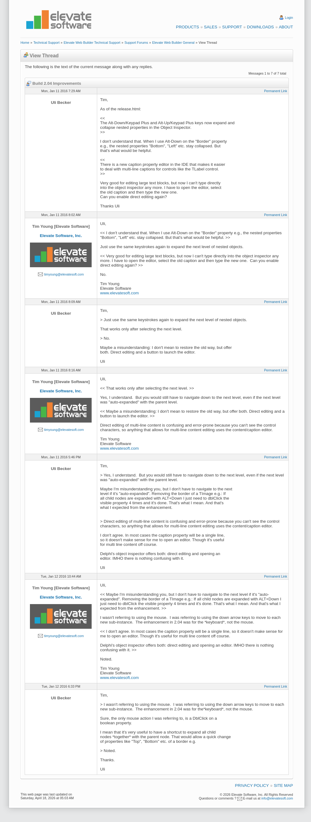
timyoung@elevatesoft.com (64, 274)
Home (24, 42)
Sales (210, 27)
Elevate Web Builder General (173, 42)
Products (187, 27)
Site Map (283, 785)
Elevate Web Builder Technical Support (92, 42)
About (286, 27)
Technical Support (46, 42)
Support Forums (136, 42)
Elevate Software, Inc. (61, 235)
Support (232, 27)
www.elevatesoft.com (119, 293)
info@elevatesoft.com (277, 798)
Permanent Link (275, 91)
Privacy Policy (252, 785)
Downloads (260, 27)
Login (289, 17)
